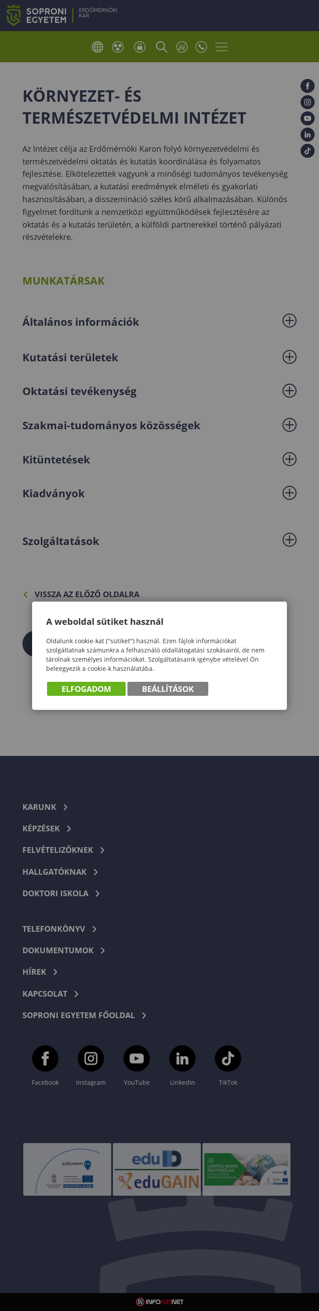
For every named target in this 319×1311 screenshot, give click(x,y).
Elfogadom (86, 689)
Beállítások (168, 689)
